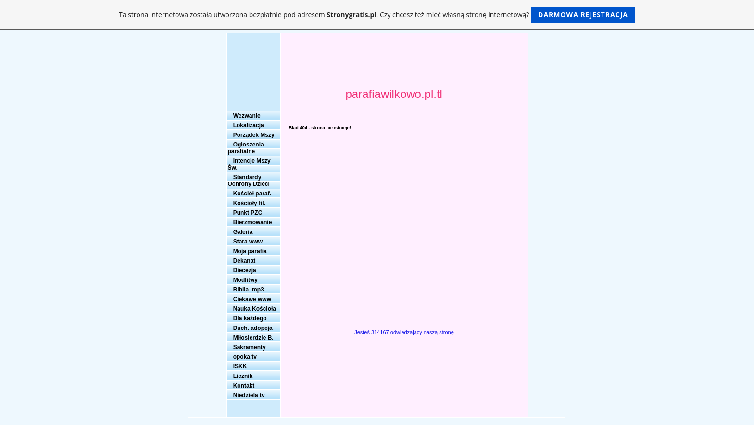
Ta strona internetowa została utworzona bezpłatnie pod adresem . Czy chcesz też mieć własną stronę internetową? (377, 15)
